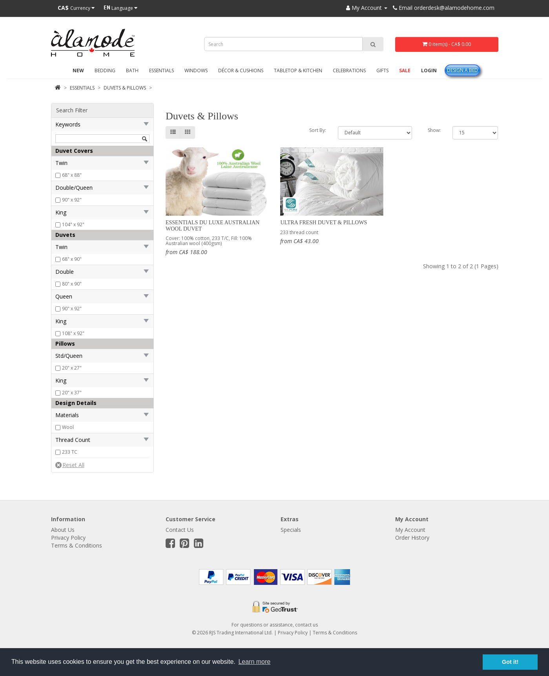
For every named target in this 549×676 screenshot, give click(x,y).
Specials (291, 529)
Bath (132, 70)
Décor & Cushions (240, 70)
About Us (63, 529)
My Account (410, 529)
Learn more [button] (254, 661)
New (78, 70)
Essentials (161, 70)
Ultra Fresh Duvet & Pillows (323, 222)
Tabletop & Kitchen (298, 70)
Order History (412, 537)
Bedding (105, 70)
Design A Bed (462, 70)
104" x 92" (73, 224)
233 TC (69, 452)
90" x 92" (72, 199)
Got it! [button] (510, 662)
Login (429, 70)
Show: (434, 130)
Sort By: (317, 130)
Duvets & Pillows (125, 87)
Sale (404, 70)
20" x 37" (72, 392)
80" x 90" (72, 283)
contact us (306, 624)
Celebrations (349, 70)
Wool (68, 427)
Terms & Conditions (76, 545)
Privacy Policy (68, 537)
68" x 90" (72, 259)
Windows (196, 70)
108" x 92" (73, 333)
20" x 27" (72, 368)
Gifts (382, 70)
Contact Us (180, 529)
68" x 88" (72, 175)
